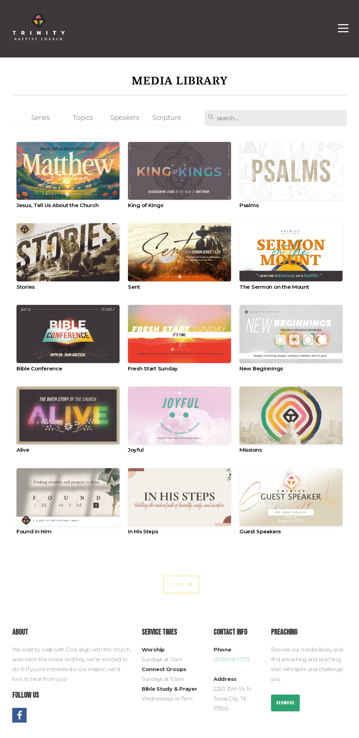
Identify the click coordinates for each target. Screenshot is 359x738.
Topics (82, 118)
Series (40, 118)
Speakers (124, 118)
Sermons (285, 703)
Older (181, 584)
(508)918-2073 (231, 659)
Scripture (167, 118)
